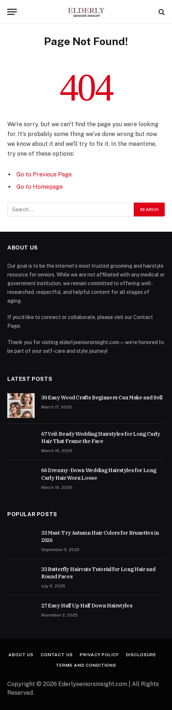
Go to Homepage (39, 186)
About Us (21, 654)
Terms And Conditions (86, 665)
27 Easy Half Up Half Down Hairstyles (86, 605)
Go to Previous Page (44, 174)
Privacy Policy (99, 654)
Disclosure (141, 654)
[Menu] (12, 12)
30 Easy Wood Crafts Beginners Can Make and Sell (102, 397)
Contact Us (57, 654)
